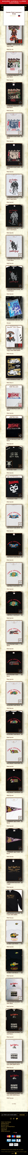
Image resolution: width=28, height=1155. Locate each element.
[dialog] (14, 577)
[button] (11, 16)
